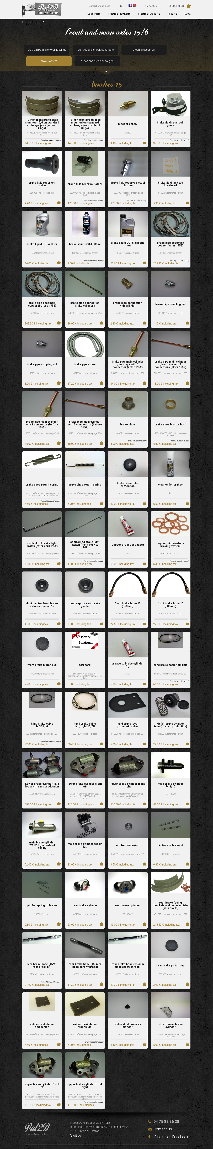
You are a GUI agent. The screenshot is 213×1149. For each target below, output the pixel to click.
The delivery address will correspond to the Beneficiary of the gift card (85, 667)
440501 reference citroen (127, 304)
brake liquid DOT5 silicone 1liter (128, 235)
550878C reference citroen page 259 (127, 185)
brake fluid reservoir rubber (42, 175)
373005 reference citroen (170, 966)
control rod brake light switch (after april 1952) (42, 536)
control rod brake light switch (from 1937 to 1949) (84, 536)
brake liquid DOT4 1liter (42, 235)
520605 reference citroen (127, 605)
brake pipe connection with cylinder (127, 295)
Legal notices (92, 1142)
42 (165, 795)
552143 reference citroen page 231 (170, 665)
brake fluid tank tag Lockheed (170, 175)
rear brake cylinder (84, 896)
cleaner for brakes (170, 476)
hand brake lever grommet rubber (128, 716)
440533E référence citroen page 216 (42, 125)
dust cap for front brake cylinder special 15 (42, 596)
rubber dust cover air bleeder (127, 1017)
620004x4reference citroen (42, 785)
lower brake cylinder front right (128, 776)
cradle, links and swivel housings (38, 51)
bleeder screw (127, 115)
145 (38, 134)
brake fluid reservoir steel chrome (127, 175)
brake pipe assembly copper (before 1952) (42, 295)
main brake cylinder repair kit (85, 836)
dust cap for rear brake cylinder (85, 596)
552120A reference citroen (85, 725)
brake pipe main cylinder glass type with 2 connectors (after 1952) (170, 356)
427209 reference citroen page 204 (42, 1026)
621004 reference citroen (85, 905)
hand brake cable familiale (170, 656)
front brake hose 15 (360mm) (128, 596)
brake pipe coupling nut (170, 295)
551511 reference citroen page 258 (42, 425)
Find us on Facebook (168, 1128)
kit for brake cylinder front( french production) (170, 716)
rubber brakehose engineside (42, 1017)
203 (166, 254)
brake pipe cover (85, 355)
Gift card (84, 656)
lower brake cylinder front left (85, 776)
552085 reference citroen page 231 (127, 725)
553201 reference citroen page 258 (127, 364)
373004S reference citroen (85, 605)
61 (165, 675)
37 (165, 134)
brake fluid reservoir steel (85, 175)
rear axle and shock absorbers (72, 51)
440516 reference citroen (127, 425)
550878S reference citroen (170, 184)
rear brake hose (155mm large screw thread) (85, 957)
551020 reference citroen (85, 364)
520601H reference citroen (42, 966)
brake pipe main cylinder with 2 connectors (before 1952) (85, 416)
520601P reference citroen (127, 966)
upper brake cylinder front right (85, 1077)
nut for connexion (127, 836)
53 (122, 254)
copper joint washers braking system (170, 536)
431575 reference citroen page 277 (170, 905)
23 (80, 856)
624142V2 (170, 785)
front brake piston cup (42, 656)
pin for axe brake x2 (170, 836)
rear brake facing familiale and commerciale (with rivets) (170, 897)
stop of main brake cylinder (170, 1017)
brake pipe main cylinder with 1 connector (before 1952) (42, 416)
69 (80, 735)
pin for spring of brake (42, 896)
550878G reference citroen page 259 (170, 125)
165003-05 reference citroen (85, 244)
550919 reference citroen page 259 (127, 845)
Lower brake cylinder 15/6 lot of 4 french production (42, 776)
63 (80, 916)
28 (80, 315)
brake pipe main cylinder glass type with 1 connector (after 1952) (127, 356)
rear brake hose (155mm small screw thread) (127, 957)
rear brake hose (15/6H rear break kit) (42, 957)
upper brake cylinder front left (42, 1077)
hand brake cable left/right (42, 716)
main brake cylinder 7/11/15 (170, 776)
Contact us (162, 1120)
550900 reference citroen (170, 545)
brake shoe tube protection (127, 476)
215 (166, 916)
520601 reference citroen (85, 966)
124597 (127, 124)
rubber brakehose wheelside (85, 1017)
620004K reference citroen (170, 725)
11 (37, 555)
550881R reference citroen (42, 184)
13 (122, 495)
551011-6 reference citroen (170, 304)
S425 (127, 545)
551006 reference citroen (170, 244)
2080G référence (42, 905)
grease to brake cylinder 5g (127, 656)
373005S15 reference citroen (42, 605)
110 (81, 795)
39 (122, 916)
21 (37, 976)
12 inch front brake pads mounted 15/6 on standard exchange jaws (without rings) (42, 115)
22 (122, 615)
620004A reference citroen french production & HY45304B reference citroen (85, 787)
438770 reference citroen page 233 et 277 (85, 486)
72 (37, 735)
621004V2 (128, 905)
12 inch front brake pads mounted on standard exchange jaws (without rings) (85, 115)
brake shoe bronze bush (170, 416)
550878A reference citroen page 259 (85, 185)
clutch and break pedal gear (173, 51)
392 (38, 795)
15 (37, 435)
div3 (170, 485)
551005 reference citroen (42, 304)
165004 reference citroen (127, 244)
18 (165, 375)
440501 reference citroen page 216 (85, 304)
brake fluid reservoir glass (170, 115)
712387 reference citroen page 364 (85, 545)
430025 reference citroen (127, 1026)
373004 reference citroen (42, 665)
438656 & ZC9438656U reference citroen (171, 426)
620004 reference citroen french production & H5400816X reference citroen (42, 1088)
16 (37, 254)
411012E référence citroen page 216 (85, 125)
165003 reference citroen (42, 244)
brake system (140, 50)
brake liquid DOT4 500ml (84, 235)
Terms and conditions (131, 1142)
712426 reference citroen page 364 (42, 545)
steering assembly (106, 50)
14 (122, 375)
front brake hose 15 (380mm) (170, 596)
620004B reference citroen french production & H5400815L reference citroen (85, 1088)
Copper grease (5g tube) (127, 536)
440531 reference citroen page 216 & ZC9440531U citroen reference (42, 486)
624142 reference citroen (42, 845)
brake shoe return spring (42, 476)
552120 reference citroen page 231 (42, 725)
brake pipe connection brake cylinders (84, 295)
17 (80, 375)
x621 (127, 665)
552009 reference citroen (85, 845)
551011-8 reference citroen (42, 364)
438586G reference (171, 845)
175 (81, 194)
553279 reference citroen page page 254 (170, 1027)
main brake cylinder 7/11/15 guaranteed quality (42, 837)
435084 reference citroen (127, 485)
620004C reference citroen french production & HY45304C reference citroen (127, 787)
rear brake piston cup (170, 957)
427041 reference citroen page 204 (85, 1026)
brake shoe (127, 416)
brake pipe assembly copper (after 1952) (170, 235)
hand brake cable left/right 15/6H (85, 716)
